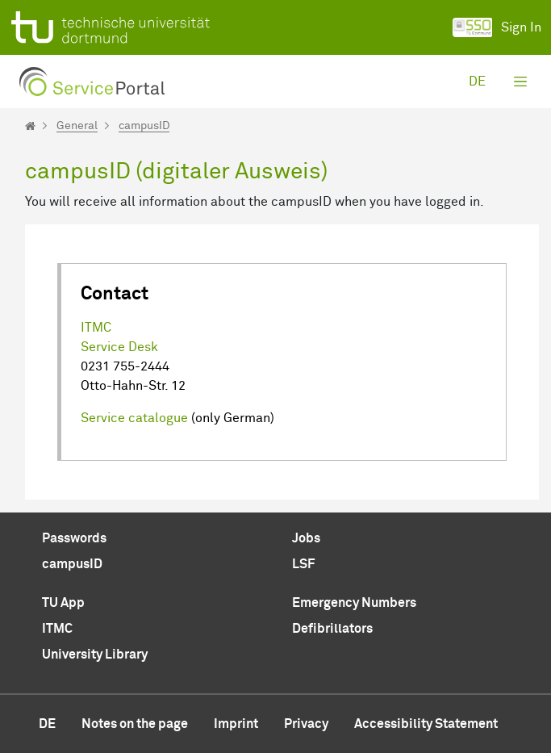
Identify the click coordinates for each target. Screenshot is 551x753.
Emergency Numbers (354, 602)
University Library (95, 654)
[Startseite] (30, 126)
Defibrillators (332, 628)
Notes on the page (134, 723)
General (77, 126)
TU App (63, 602)
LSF (303, 564)
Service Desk (119, 347)
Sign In (497, 27)
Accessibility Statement (426, 723)
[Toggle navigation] (520, 81)
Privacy (306, 723)
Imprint (236, 723)
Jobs (306, 538)
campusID (144, 126)
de (477, 81)
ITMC (96, 327)
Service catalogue (134, 418)
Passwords (74, 538)
